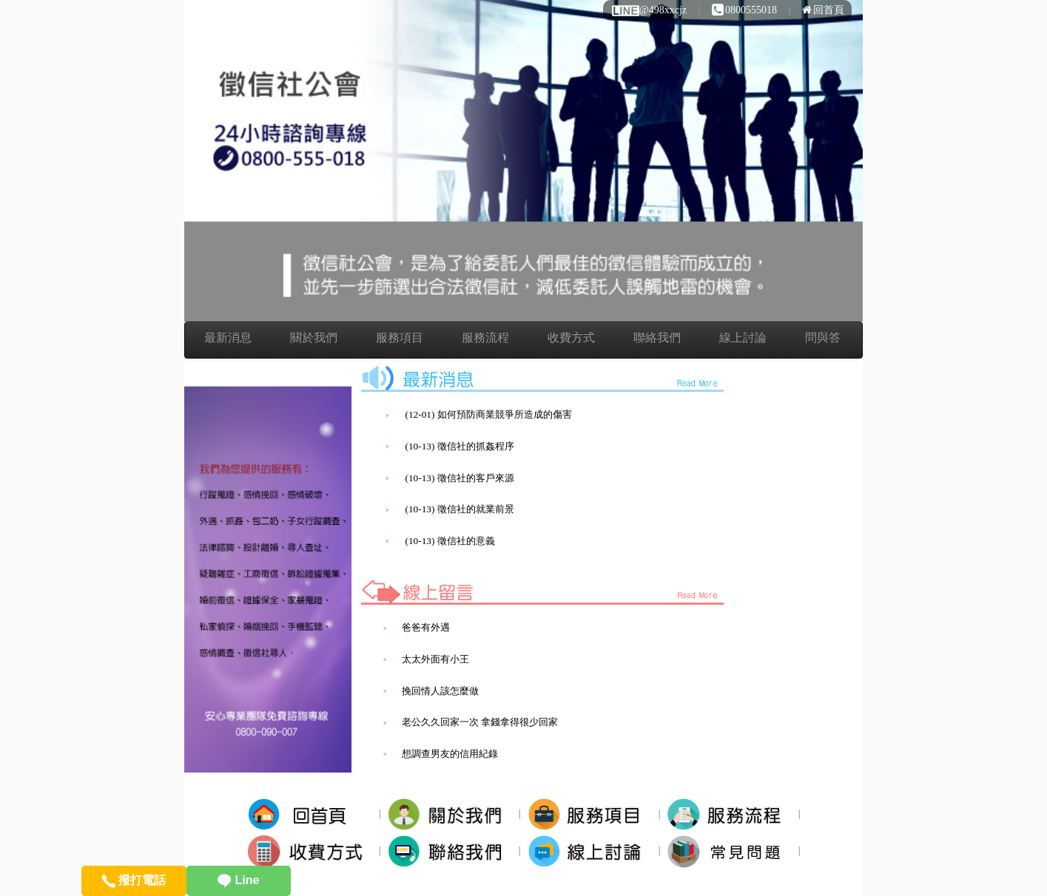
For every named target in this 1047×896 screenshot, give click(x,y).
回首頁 (823, 10)
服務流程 (485, 337)
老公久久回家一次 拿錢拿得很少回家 (480, 721)
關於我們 (313, 337)
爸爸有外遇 (426, 627)
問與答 (823, 337)
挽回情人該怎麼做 (440, 690)
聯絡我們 (657, 337)
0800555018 (744, 10)
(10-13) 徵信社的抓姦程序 (459, 446)
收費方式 (571, 337)
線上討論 (743, 337)
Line (238, 880)
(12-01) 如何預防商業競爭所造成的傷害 (488, 414)
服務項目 (399, 337)
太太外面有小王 (435, 659)
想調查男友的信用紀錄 (450, 753)
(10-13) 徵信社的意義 (449, 540)
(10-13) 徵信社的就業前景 (459, 509)
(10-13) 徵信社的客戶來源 (459, 477)
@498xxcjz (648, 10)
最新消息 (228, 337)
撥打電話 (133, 880)
